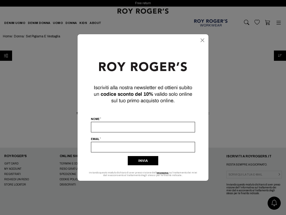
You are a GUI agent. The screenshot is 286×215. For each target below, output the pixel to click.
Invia (143, 161)
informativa (166, 172)
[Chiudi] (202, 40)
